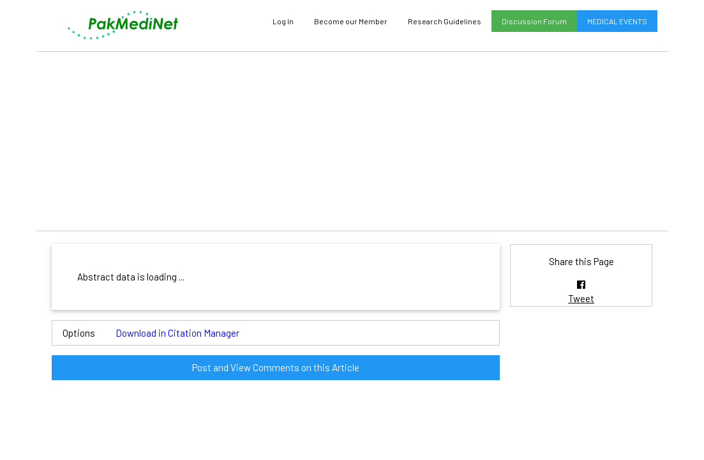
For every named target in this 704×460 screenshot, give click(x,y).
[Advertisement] (352, 141)
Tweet (581, 298)
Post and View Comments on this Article (275, 367)
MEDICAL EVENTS (617, 21)
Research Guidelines (444, 21)
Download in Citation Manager (177, 333)
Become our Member (350, 21)
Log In (283, 21)
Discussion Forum (534, 21)
